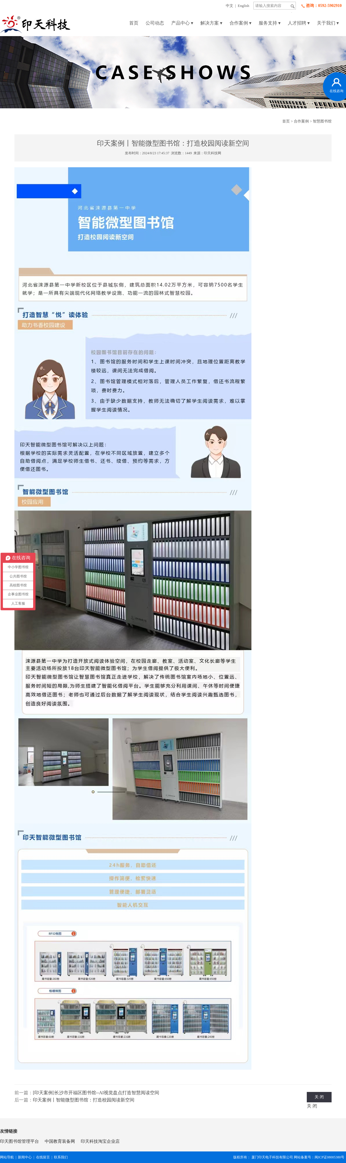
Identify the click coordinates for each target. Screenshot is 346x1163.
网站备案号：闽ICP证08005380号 (320, 1157)
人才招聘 (299, 23)
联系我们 (61, 1157)
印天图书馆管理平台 (19, 1141)
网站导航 (7, 1157)
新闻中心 (25, 1157)
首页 (133, 23)
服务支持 (270, 23)
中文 (229, 5)
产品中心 (182, 23)
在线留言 (43, 1157)
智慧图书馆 (322, 121)
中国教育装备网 (60, 1141)
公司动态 (155, 23)
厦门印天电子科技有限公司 (272, 1157)
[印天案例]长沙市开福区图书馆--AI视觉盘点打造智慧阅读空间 (96, 1092)
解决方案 (211, 23)
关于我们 (328, 23)
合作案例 (240, 23)
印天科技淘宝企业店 (100, 1141)
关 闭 (319, 1097)
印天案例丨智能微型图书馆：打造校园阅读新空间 (83, 1099)
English (243, 5)
